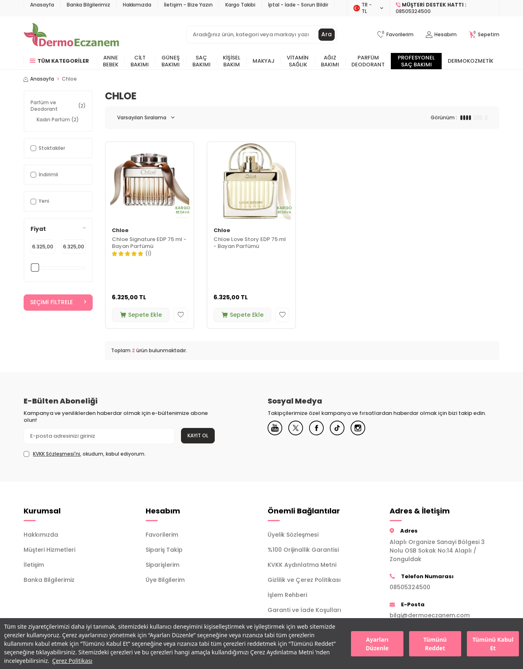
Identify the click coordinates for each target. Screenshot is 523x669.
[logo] (71, 34)
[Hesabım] (441, 34)
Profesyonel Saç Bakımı (416, 61)
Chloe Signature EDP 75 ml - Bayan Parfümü (149, 243)
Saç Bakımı (201, 61)
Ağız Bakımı (330, 61)
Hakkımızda (137, 4)
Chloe (120, 230)
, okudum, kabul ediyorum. (85, 454)
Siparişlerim (162, 565)
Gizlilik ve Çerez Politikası (304, 580)
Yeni (40, 200)
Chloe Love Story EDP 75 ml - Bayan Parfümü (250, 243)
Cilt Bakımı (140, 61)
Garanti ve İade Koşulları (304, 610)
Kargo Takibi (240, 4)
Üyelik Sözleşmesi (293, 535)
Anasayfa (42, 4)
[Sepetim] (484, 34)
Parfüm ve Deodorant (58, 105)
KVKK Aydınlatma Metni (302, 565)
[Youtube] (276, 429)
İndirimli (44, 174)
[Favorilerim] (395, 34)
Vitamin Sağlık (298, 61)
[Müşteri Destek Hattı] (444, 8)
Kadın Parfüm (58, 119)
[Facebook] (320, 429)
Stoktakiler (48, 148)
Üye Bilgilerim (165, 580)
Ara (326, 35)
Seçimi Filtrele (58, 302)
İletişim (34, 565)
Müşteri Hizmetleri (49, 550)
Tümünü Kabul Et (492, 644)
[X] (298, 429)
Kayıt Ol (197, 435)
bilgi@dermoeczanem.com (430, 615)
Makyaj (264, 61)
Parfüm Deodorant (368, 61)
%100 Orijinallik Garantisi (303, 550)
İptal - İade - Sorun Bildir (298, 4)
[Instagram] (365, 429)
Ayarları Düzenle (377, 644)
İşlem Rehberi (287, 595)
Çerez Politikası (72, 661)
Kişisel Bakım (231, 61)
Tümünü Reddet (435, 644)
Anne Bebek (110, 61)
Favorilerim (162, 535)
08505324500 (410, 587)
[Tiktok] (343, 429)
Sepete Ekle (141, 315)
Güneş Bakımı (170, 61)
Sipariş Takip (164, 550)
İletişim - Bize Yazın (188, 4)
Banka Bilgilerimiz (88, 4)
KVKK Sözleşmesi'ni (56, 453)
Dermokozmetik (470, 61)
